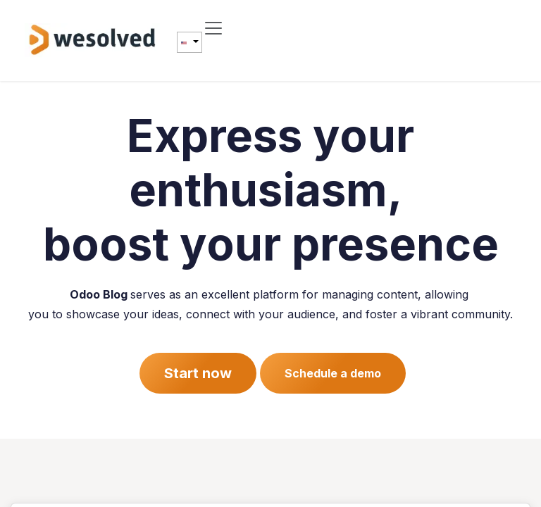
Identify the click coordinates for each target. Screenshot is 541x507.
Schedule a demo (333, 373)
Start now (198, 373)
